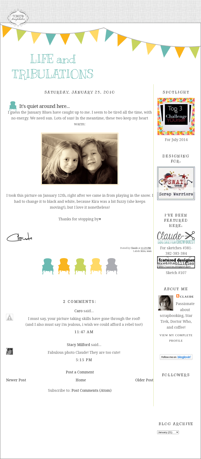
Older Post (144, 380)
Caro (78, 311)
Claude (187, 296)
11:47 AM (84, 332)
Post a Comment (80, 372)
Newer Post (16, 380)
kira (143, 251)
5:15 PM (84, 360)
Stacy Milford (78, 345)
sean (149, 251)
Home (81, 380)
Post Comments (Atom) (91, 390)
